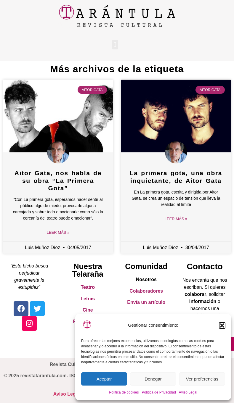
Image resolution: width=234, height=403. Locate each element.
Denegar (153, 378)
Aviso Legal (188, 392)
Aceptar (104, 378)
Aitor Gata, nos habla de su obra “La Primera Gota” (58, 180)
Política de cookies (124, 392)
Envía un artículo (146, 302)
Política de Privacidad (159, 392)
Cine (88, 309)
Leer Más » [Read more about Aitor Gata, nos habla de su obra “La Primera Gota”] (58, 232)
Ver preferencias (202, 378)
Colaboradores (146, 291)
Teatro (88, 287)
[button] (222, 325)
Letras (88, 298)
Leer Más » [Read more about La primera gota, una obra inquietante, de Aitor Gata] (176, 219)
